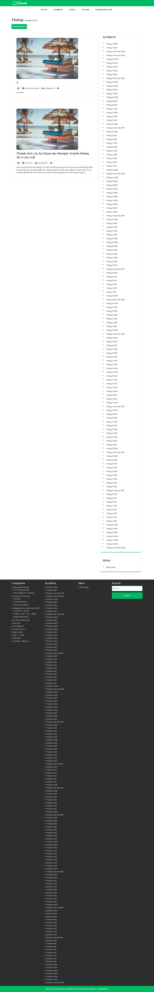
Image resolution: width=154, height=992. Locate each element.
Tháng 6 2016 (111, 311)
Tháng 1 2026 (111, 48)
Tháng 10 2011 (111, 494)
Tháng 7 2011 (111, 506)
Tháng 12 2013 (112, 402)
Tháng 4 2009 (112, 540)
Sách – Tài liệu (19, 635)
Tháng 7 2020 (112, 189)
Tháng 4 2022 (112, 112)
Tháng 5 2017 (111, 277)
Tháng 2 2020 (111, 208)
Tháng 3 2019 (111, 231)
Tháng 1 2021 (111, 166)
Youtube (85, 9)
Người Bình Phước (22, 617)
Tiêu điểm (17, 638)
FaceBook (58, 9)
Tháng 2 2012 (111, 483)
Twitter (72, 9)
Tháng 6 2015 (111, 353)
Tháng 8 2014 (111, 376)
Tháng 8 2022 (111, 105)
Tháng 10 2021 (112, 131)
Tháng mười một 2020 (115, 173)
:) (17, 82)
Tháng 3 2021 (111, 158)
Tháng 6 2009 (112, 532)
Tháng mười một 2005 (115, 547)
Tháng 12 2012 (112, 448)
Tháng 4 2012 (111, 475)
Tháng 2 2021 (111, 162)
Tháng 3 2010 (111, 528)
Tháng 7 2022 (111, 109)
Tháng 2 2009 (112, 544)
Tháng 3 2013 (111, 437)
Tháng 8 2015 (111, 345)
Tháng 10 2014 (112, 372)
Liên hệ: (44, 9)
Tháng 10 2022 (112, 97)
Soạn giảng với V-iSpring (24, 593)
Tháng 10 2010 (112, 525)
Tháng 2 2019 (111, 234)
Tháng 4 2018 (111, 257)
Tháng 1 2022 (111, 120)
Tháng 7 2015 (111, 349)
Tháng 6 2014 (111, 383)
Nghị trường (18, 632)
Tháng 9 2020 (112, 181)
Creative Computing (21, 596)
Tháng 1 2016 (111, 326)
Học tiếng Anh (18, 626)
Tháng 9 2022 (111, 101)
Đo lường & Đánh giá (21, 620)
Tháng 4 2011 (111, 517)
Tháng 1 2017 (111, 292)
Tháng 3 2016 (111, 322)
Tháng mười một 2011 (115, 490)
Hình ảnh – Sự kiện (22, 611)
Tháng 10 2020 (112, 177)
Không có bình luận (30, 88)
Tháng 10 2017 (112, 273)
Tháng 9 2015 (111, 341)
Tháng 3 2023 (112, 93)
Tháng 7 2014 (111, 380)
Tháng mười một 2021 (115, 128)
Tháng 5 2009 (112, 536)
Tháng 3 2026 (112, 44)
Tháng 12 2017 (112, 265)
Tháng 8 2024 (112, 63)
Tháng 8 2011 (111, 502)
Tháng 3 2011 (111, 521)
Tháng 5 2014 (111, 387)
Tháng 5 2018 (111, 254)
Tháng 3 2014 (111, 395)
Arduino (18, 599)
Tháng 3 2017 (111, 284)
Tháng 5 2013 (111, 429)
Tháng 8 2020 (112, 185)
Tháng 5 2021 (111, 150)
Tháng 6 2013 (111, 425)
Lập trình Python (21, 602)
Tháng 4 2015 (111, 360)
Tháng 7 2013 (111, 422)
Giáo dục (16, 623)
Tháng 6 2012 (111, 467)
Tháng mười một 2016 (115, 299)
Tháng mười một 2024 (115, 55)
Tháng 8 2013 (111, 418)
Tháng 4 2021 (111, 154)
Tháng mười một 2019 (115, 215)
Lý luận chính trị (19, 629)
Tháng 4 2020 (112, 200)
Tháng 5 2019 (111, 223)
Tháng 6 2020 (112, 193)
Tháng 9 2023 (112, 86)
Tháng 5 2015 (111, 357)
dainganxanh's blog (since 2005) (26, 608)
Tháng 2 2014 (111, 399)
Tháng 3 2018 (111, 261)
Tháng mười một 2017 (115, 269)
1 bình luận (26, 163)
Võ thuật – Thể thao (21, 641)
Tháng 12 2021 (112, 124)
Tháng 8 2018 (111, 250)
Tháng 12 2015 (112, 330)
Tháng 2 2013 (111, 441)
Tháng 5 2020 (112, 196)
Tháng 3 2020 (112, 204)
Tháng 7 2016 (111, 307)
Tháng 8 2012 (111, 463)
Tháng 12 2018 (112, 238)
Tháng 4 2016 (111, 318)
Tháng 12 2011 (111, 486)
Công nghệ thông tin (21, 587)
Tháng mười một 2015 (115, 334)
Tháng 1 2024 (111, 74)
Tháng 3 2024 (112, 70)
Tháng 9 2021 (111, 135)
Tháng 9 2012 (111, 460)
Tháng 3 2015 (111, 364)
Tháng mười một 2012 (115, 452)
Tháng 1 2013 (111, 444)
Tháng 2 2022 (111, 116)
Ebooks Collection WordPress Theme (65, 989)
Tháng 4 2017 (111, 280)
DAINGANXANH (19, 26)
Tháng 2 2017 (111, 288)
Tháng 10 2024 (112, 59)
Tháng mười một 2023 (115, 78)
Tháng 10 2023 (112, 82)
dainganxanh (47, 88)
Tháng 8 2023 (112, 89)
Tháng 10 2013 (112, 410)
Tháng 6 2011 (111, 509)
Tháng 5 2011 (111, 513)
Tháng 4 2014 (111, 391)
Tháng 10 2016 (112, 303)
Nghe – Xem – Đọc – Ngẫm (25, 614)
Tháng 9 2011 (111, 498)
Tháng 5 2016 (111, 315)
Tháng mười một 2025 (115, 51)
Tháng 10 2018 (112, 242)
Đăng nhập (111, 567)
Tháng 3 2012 (111, 479)
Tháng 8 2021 (111, 139)
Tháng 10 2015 (112, 338)
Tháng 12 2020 (112, 170)
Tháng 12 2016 (112, 296)
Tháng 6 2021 (111, 147)
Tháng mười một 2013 (115, 406)
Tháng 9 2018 (111, 246)
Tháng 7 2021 (111, 143)
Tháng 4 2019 (111, 227)
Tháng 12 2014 (112, 368)
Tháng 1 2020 (111, 212)
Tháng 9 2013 (111, 414)
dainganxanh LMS (104, 9)
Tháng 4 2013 (111, 433)
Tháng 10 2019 (112, 219)
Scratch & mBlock (22, 605)
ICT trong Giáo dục (22, 590)
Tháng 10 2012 (112, 456)
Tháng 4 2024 (112, 67)
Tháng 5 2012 (111, 471)
